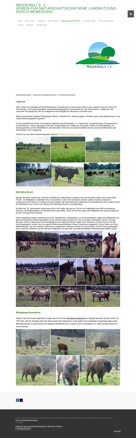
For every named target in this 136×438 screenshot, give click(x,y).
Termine (41, 21)
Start (19, 21)
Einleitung (30, 21)
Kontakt (30, 25)
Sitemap (59, 426)
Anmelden (117, 431)
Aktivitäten (53, 21)
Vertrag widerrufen (23, 429)
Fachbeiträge (89, 21)
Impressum (41, 25)
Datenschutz (51, 426)
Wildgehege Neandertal (75, 318)
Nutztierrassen (105, 21)
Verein (20, 25)
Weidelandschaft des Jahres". (71, 134)
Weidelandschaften (70, 21)
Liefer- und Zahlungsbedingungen (26, 420)
